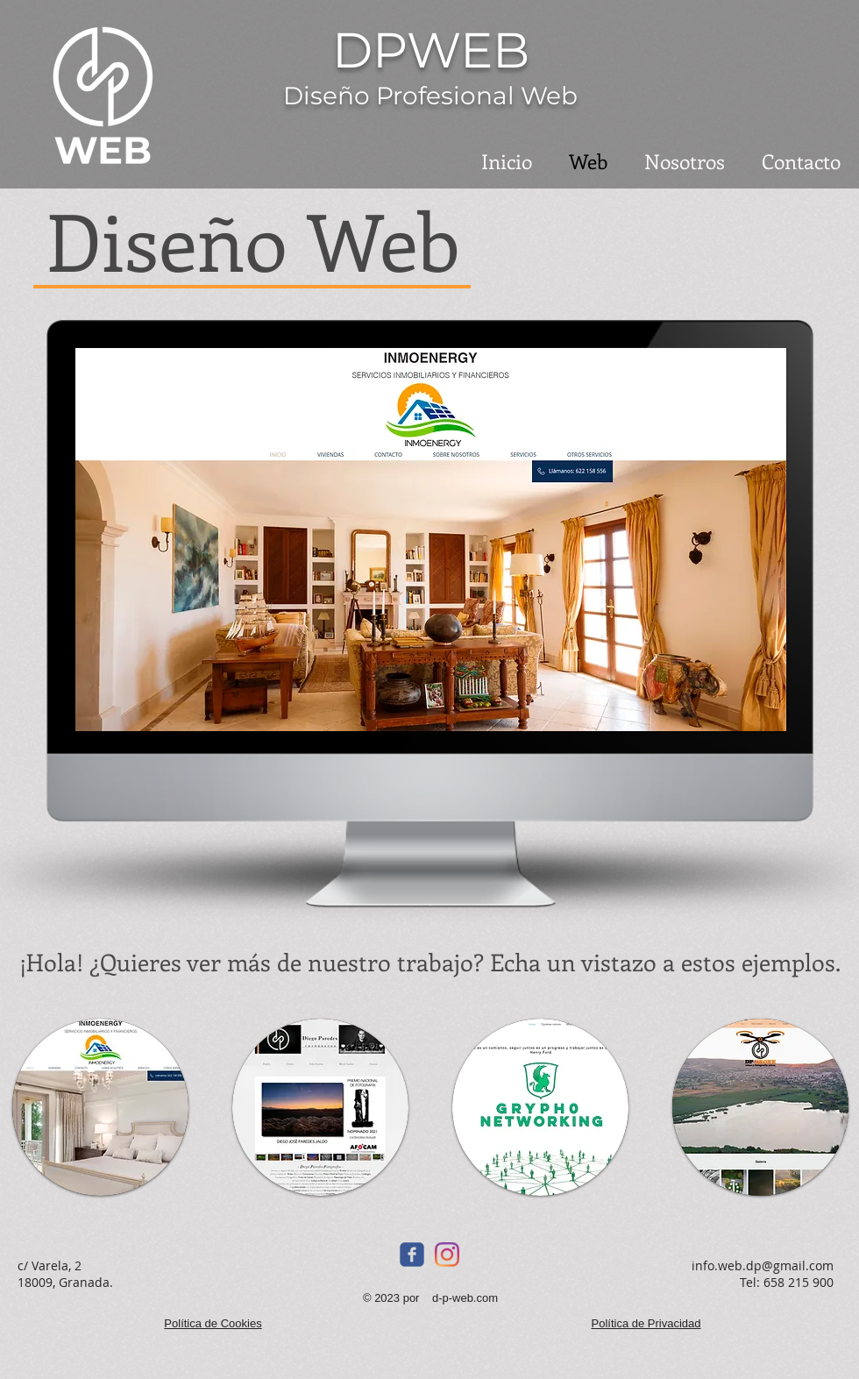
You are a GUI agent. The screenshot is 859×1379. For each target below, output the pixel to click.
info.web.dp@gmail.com (763, 1265)
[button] (100, 1107)
